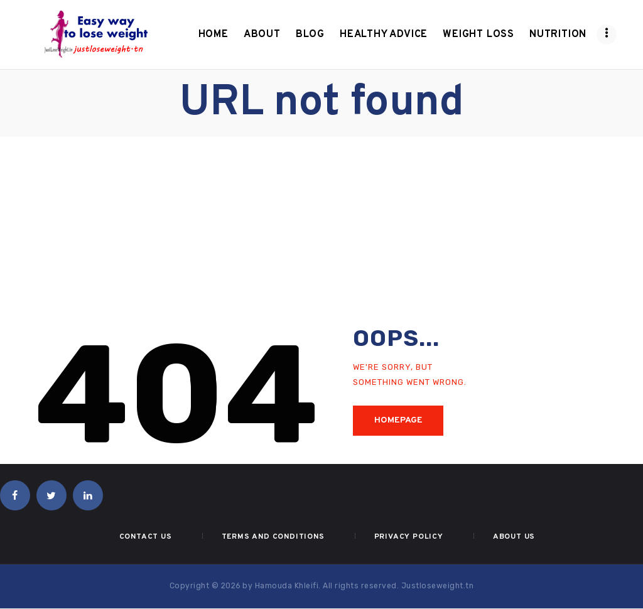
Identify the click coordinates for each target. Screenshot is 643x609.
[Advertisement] (321, 231)
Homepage (398, 420)
